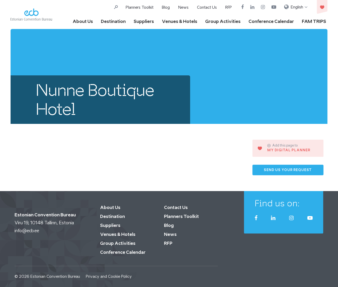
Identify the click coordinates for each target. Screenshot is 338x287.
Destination (113, 21)
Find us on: (277, 203)
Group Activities (223, 21)
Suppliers (144, 21)
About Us (83, 21)
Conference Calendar (271, 21)
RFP (228, 7)
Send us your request (288, 170)
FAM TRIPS (314, 21)
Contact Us (207, 7)
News (183, 7)
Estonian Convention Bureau (55, 276)
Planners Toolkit (139, 7)
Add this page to (282, 145)
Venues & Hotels (179, 21)
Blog (166, 7)
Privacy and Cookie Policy (109, 276)
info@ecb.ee (27, 230)
